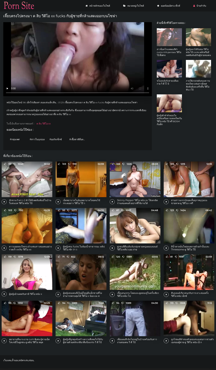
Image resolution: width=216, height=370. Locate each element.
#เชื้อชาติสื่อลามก (78, 139)
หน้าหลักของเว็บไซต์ (98, 5)
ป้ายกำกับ (199, 5)
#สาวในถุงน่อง (37, 139)
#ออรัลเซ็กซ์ (56, 139)
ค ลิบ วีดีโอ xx (44, 123)
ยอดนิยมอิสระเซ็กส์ (168, 5)
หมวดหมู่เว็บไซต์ (133, 5)
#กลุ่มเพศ (15, 139)
